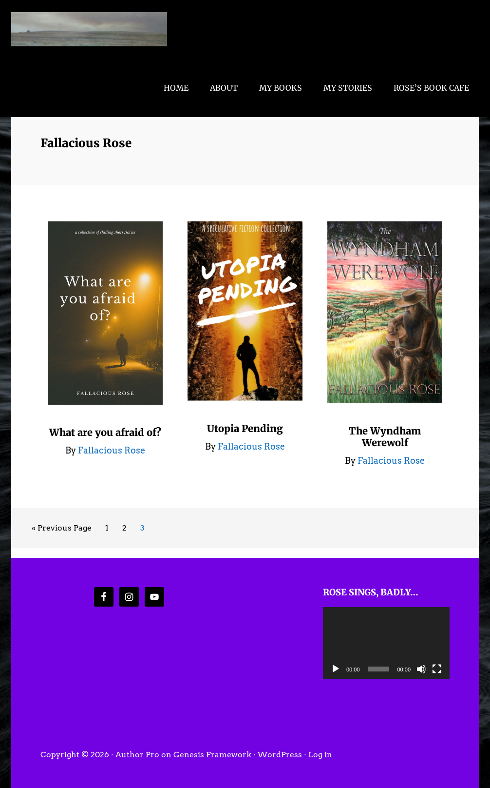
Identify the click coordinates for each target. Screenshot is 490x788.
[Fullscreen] (437, 669)
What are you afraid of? (105, 432)
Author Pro (137, 754)
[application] (386, 642)
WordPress (280, 754)
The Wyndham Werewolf (385, 437)
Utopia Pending (245, 428)
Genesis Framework (212, 754)
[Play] (335, 669)
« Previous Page (62, 529)
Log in (320, 754)
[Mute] (421, 669)
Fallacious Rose (89, 29)
